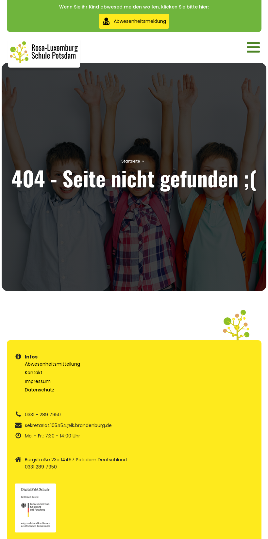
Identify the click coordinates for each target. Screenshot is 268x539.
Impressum (38, 381)
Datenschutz (39, 390)
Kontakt (33, 372)
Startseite (130, 161)
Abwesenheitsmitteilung (52, 364)
